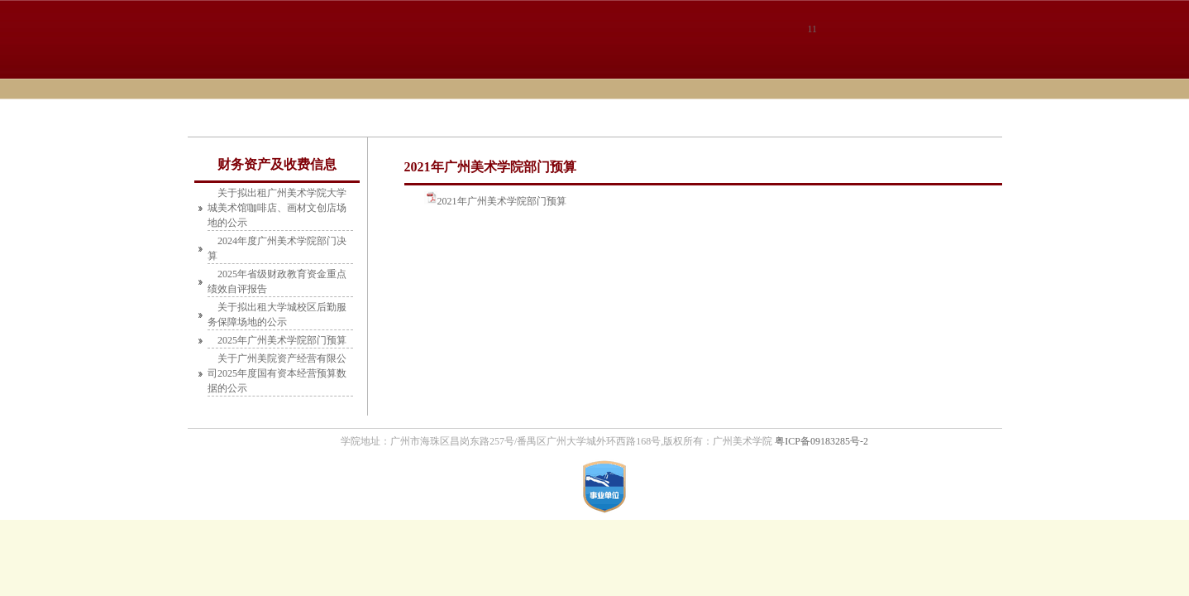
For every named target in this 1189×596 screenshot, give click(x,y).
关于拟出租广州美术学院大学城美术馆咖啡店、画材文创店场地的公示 (277, 207)
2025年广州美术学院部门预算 (281, 340)
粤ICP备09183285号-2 (821, 441)
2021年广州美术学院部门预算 (501, 201)
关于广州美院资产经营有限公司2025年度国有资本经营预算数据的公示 (277, 373)
